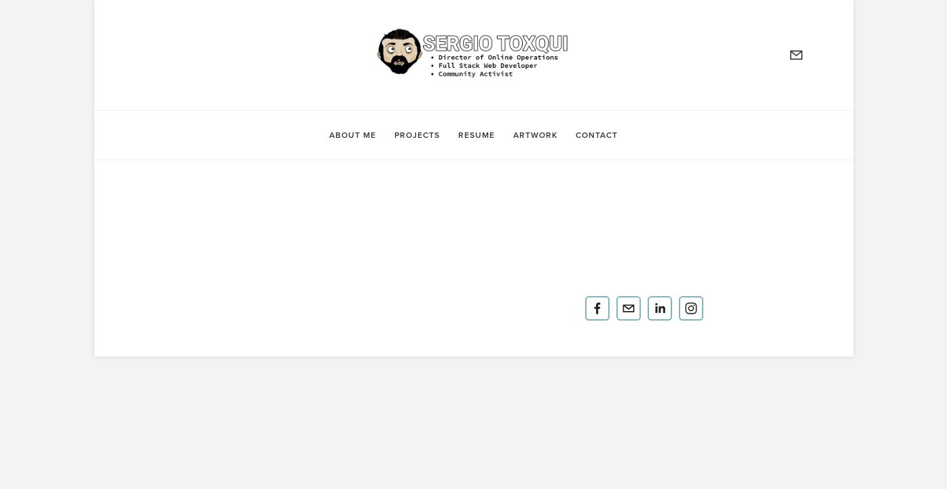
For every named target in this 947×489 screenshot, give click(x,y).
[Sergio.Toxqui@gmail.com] (628, 308)
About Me (352, 134)
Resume (476, 134)
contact (597, 134)
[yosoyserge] (691, 308)
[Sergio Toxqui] (660, 308)
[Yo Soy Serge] (597, 308)
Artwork (535, 134)
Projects (417, 134)
